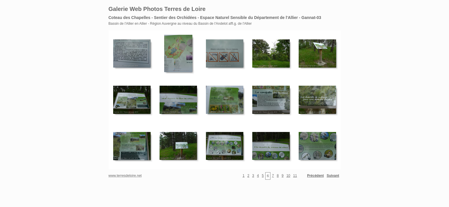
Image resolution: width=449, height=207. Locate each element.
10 (288, 176)
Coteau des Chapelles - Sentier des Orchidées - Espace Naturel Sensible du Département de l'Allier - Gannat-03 (215, 17)
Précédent (315, 176)
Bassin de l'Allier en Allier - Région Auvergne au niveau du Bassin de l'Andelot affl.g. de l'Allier (180, 24)
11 (295, 176)
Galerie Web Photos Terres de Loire (157, 9)
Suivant (333, 176)
